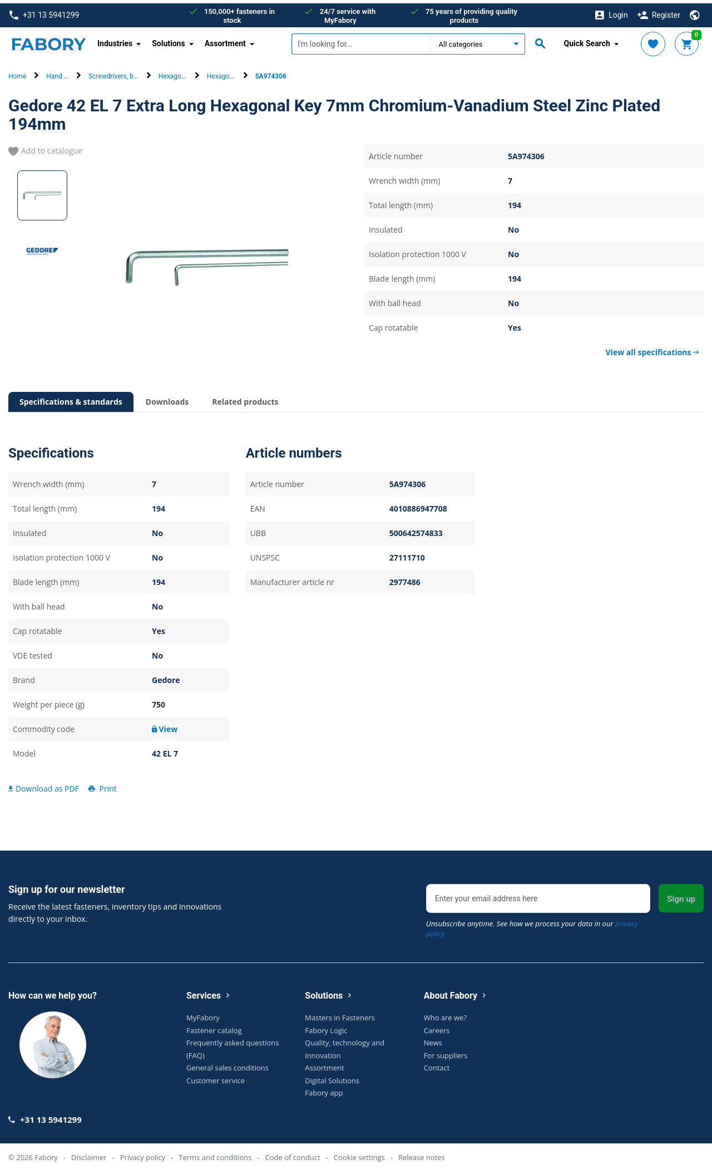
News (433, 1039)
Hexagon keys (179, 73)
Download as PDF (43, 784)
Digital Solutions (332, 1077)
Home (17, 73)
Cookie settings (359, 1153)
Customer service (215, 1077)
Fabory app (324, 1089)
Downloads (167, 398)
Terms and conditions (215, 1153)
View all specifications (652, 348)
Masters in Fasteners (339, 1014)
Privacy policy (142, 1153)
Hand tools (62, 73)
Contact (437, 1064)
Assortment (324, 1064)
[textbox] (361, 40)
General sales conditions (227, 1064)
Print (102, 784)
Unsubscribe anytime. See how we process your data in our (532, 925)
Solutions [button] (168, 40)
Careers (437, 1026)
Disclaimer (89, 1153)
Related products (245, 398)
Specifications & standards (70, 398)
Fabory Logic (326, 1026)
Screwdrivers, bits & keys (125, 73)
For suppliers (446, 1052)
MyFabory (203, 1014)
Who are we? (445, 1014)
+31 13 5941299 (44, 12)
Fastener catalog (214, 1026)
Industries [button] (114, 40)
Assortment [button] (225, 40)
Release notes (421, 1153)
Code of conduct (292, 1153)
